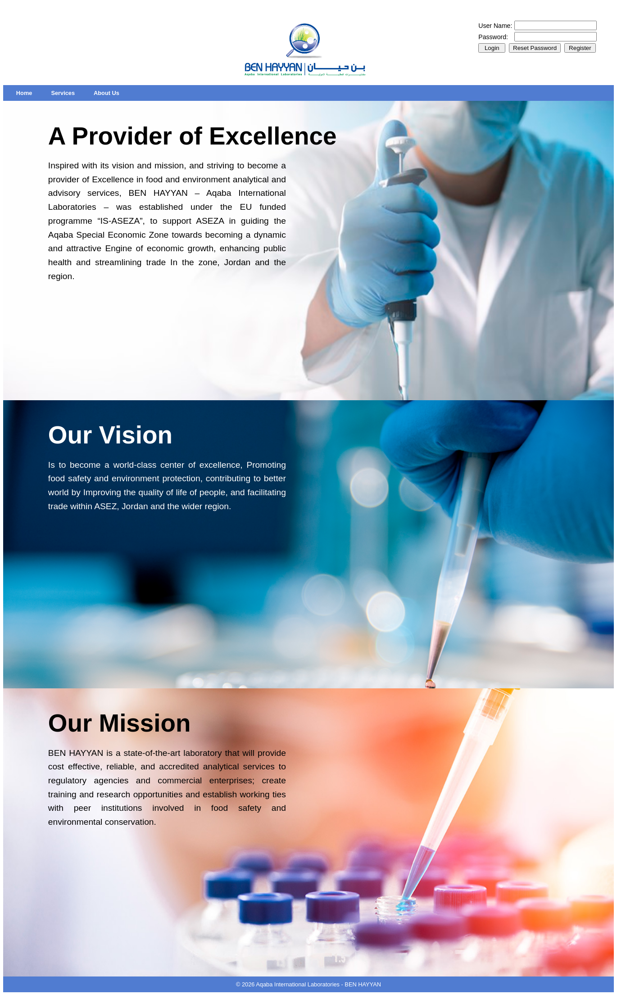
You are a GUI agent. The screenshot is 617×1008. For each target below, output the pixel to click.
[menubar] (68, 93)
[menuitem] (24, 93)
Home (24, 93)
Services (63, 93)
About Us (106, 93)
